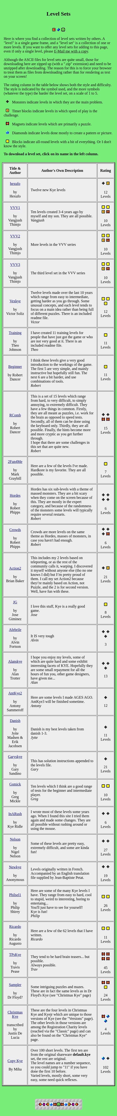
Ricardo (15, 927)
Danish (15, 721)
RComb (15, 415)
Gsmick (15, 784)
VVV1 (15, 208)
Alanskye (15, 661)
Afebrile (15, 630)
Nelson (15, 839)
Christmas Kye (15, 1014)
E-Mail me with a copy (71, 51)
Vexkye (15, 301)
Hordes (15, 495)
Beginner (15, 367)
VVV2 (15, 236)
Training (15, 333)
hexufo (15, 184)
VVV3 (15, 265)
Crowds (15, 530)
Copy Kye (15, 1061)
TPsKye (15, 955)
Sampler (15, 985)
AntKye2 (15, 693)
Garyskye (15, 757)
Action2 (15, 568)
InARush (15, 814)
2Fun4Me (15, 462)
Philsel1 (15, 895)
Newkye (15, 867)
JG (15, 602)
